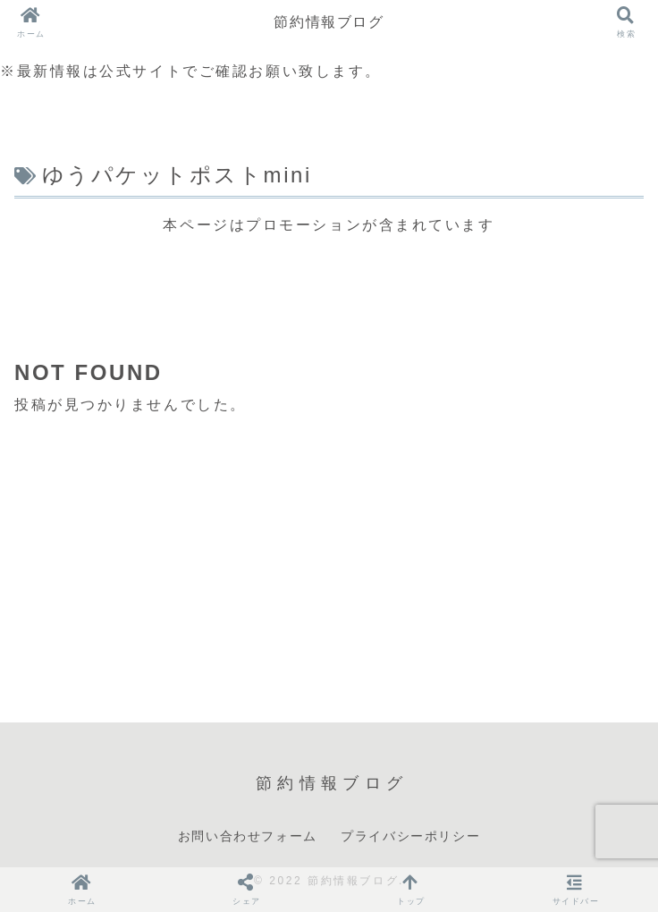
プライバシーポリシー (410, 836)
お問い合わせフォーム (247, 836)
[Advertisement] (329, 283)
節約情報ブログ (329, 21)
